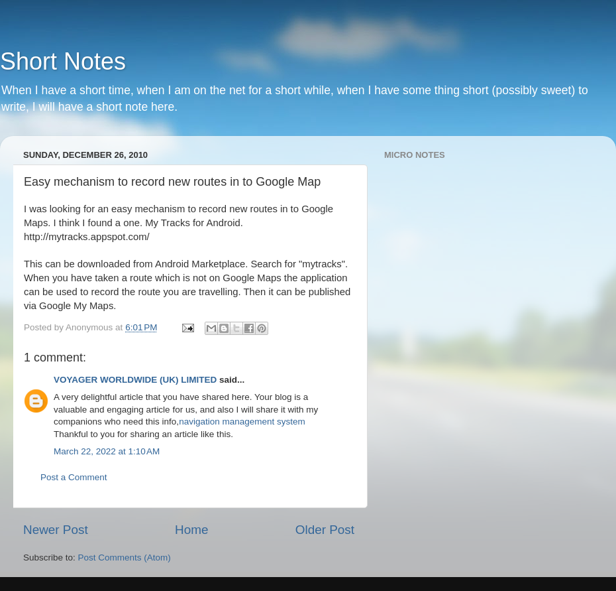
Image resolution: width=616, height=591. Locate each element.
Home (191, 530)
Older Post (324, 530)
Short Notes (63, 61)
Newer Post (55, 530)
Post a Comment (73, 477)
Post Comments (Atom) (124, 557)
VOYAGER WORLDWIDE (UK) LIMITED (135, 380)
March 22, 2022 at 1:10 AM (107, 451)
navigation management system (242, 422)
